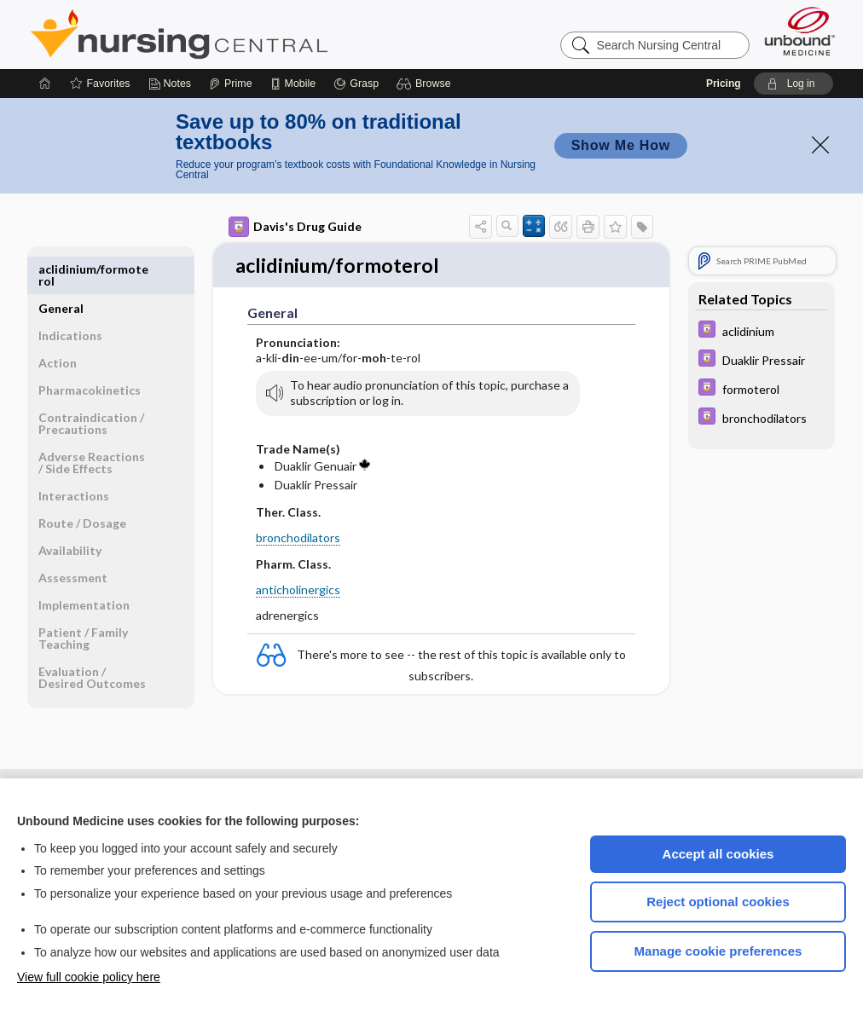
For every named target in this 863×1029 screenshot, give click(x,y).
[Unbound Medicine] (799, 31)
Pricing (723, 84)
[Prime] (230, 83)
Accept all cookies (718, 854)
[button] (426, 83)
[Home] (45, 83)
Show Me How (620, 145)
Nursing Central (243, 34)
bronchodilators (298, 539)
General (61, 269)
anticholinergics (298, 591)
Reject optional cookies (718, 901)
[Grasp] (356, 83)
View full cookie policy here (88, 977)
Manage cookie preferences (718, 951)
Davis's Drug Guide (295, 227)
